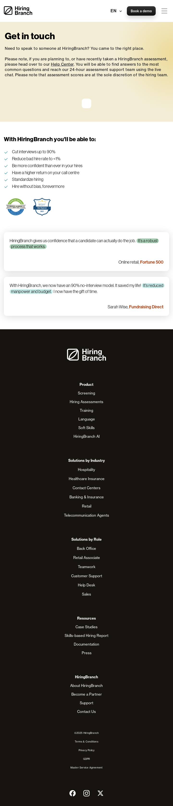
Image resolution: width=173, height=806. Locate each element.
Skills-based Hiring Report (86, 635)
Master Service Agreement (86, 767)
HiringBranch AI (87, 436)
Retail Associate (86, 557)
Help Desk (86, 585)
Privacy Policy (87, 750)
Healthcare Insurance (87, 478)
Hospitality (86, 469)
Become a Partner (86, 694)
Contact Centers (86, 488)
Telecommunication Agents (86, 515)
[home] (18, 11)
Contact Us (86, 711)
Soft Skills (86, 427)
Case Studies (86, 627)
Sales (86, 594)
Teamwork (86, 567)
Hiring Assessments (86, 402)
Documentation (86, 644)
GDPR (86, 758)
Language (86, 419)
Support (86, 703)
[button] (164, 11)
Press (87, 653)
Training (86, 410)
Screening (86, 393)
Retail (86, 506)
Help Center (62, 64)
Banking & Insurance (86, 497)
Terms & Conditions (86, 741)
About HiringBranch (86, 685)
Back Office (86, 548)
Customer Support (86, 576)
